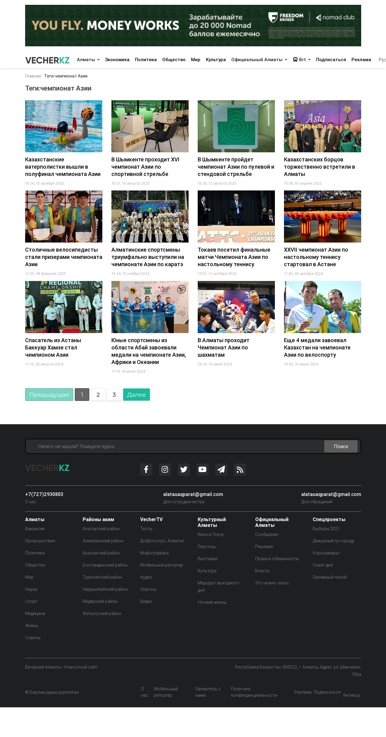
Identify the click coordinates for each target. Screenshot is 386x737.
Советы (32, 637)
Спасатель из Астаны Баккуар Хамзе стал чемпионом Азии (53, 347)
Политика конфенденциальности (254, 692)
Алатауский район (101, 528)
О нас (30, 501)
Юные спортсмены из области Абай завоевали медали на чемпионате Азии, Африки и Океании (148, 351)
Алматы (86, 59)
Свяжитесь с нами (208, 692)
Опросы (148, 589)
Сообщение (266, 534)
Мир (195, 59)
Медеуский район (100, 601)
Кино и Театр (211, 534)
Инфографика (154, 553)
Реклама (361, 59)
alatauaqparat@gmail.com (193, 494)
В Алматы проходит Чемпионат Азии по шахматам (223, 347)
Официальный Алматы (257, 59)
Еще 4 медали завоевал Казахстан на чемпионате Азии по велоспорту (317, 347)
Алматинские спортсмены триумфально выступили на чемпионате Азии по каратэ (147, 257)
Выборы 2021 (326, 528)
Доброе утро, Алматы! (162, 541)
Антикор (351, 695)
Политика (146, 59)
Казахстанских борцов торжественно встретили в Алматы (319, 166)
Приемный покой (330, 577)
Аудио (146, 577)
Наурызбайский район (105, 589)
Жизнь (31, 625)
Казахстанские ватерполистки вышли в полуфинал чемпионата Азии (63, 166)
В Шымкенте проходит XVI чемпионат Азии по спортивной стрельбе (145, 166)
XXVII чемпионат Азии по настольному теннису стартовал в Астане (316, 257)
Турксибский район (102, 577)
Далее (136, 394)
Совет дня (323, 565)
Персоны (207, 546)
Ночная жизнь (212, 602)
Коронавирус (326, 553)
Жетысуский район (102, 613)
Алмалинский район (103, 541)
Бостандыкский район (105, 565)
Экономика (117, 59)
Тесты (146, 528)
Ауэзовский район (101, 553)
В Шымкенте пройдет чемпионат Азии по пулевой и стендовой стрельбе (236, 166)
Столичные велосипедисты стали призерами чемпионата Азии (63, 257)
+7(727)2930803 (44, 494)
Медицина (35, 613)
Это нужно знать (272, 583)
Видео (146, 601)
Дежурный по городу (333, 541)
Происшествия (40, 541)
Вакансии (35, 528)
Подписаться (331, 59)
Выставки (207, 558)
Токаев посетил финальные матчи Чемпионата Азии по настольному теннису (234, 257)
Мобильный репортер (161, 565)
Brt (300, 59)
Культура (216, 59)
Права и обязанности (277, 558)
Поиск (341, 446)
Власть (262, 570)
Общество (174, 59)
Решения (264, 546)
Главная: (33, 76)
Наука (31, 589)
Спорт (31, 601)
